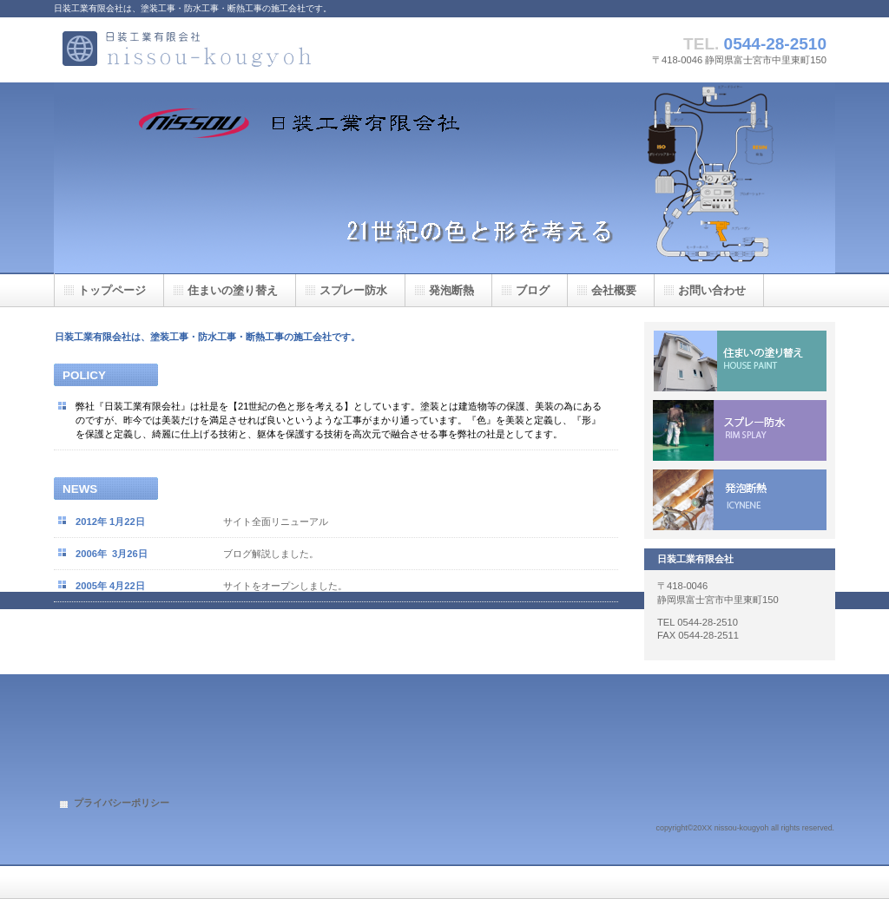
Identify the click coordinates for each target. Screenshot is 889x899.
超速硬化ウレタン (739, 430)
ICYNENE (739, 499)
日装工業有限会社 (227, 49)
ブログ (533, 290)
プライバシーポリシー (121, 802)
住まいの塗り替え (739, 361)
